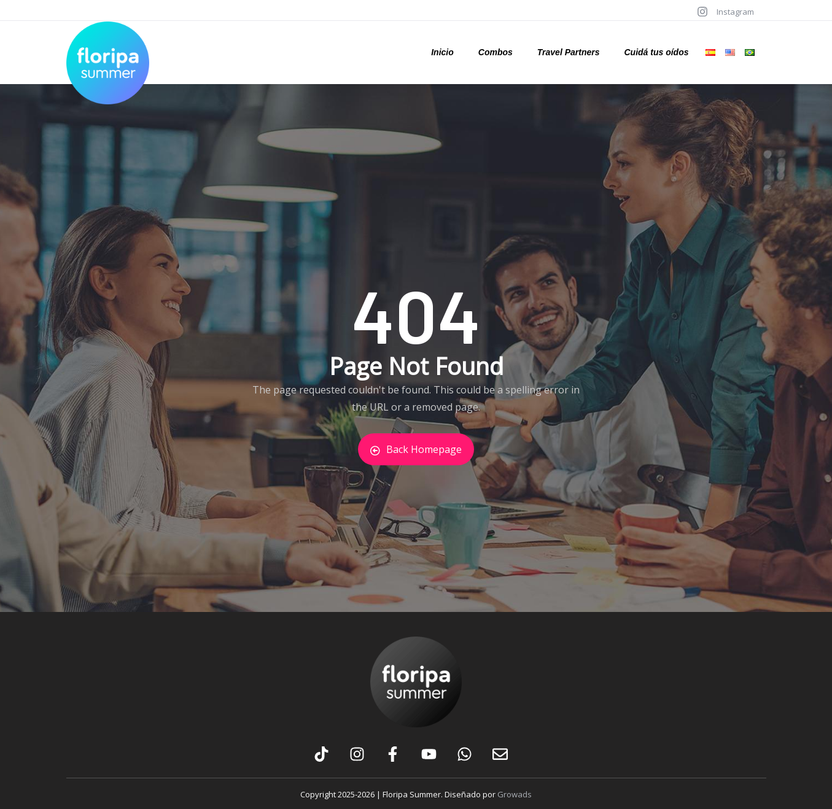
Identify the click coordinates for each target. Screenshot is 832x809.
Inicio (442, 52)
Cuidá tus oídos (656, 52)
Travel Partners (568, 52)
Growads (514, 794)
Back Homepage (416, 449)
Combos (495, 52)
